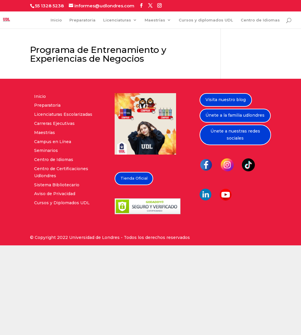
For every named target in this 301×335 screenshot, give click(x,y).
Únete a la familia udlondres (235, 115)
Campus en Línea (52, 141)
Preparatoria (82, 20)
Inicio (56, 20)
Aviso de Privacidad (54, 193)
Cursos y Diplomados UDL (62, 202)
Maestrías (155, 20)
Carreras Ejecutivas (54, 123)
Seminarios (46, 150)
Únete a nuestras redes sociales (235, 134)
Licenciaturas (117, 20)
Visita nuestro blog (225, 99)
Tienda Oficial (134, 178)
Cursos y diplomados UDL (206, 20)
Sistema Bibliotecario (56, 184)
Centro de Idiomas (260, 20)
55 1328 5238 (49, 6)
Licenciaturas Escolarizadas (63, 114)
